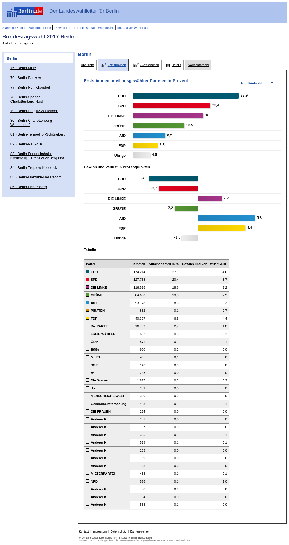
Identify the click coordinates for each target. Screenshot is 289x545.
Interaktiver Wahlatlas (132, 27)
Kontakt (84, 531)
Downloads (62, 27)
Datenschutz (119, 531)
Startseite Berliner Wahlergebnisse (26, 27)
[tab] (87, 65)
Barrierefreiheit (139, 531)
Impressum (100, 531)
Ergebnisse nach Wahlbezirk (93, 27)
